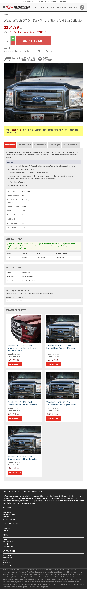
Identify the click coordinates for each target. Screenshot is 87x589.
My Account (7, 555)
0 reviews (18, 50)
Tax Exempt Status (9, 514)
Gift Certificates (8, 542)
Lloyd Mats (43, 7)
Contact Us (44, 1)
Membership (7, 565)
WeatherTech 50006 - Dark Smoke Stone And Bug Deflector (61, 403)
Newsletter (6, 562)
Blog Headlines (8, 546)
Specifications (40, 145)
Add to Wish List (45, 50)
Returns (5, 530)
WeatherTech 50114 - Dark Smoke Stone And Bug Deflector (61, 346)
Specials (6, 544)
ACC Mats (73, 7)
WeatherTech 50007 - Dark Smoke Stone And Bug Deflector (22, 403)
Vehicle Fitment (24, 145)
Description (10, 145)
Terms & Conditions (9, 519)
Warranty (6, 517)
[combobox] (43, 300)
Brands (5, 539)
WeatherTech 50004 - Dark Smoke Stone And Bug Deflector (22, 457)
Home (34, 7)
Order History (7, 558)
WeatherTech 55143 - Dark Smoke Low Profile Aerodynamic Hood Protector (22, 348)
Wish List (6, 560)
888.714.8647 (32, 1)
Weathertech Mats (58, 7)
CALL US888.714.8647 (47, 59)
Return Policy (7, 512)
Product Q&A (54, 145)
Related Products (70, 145)
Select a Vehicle (16, 129)
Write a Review (30, 50)
